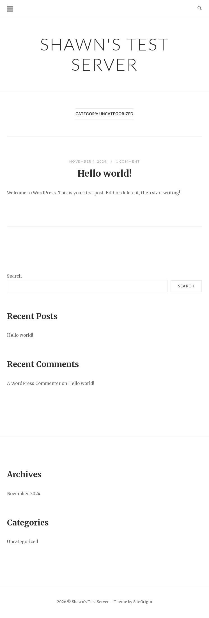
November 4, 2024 (88, 161)
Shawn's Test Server (104, 54)
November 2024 (23, 493)
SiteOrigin (142, 601)
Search (14, 276)
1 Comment (128, 161)
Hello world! (104, 173)
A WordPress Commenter (34, 383)
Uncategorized (22, 541)
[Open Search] (199, 8)
